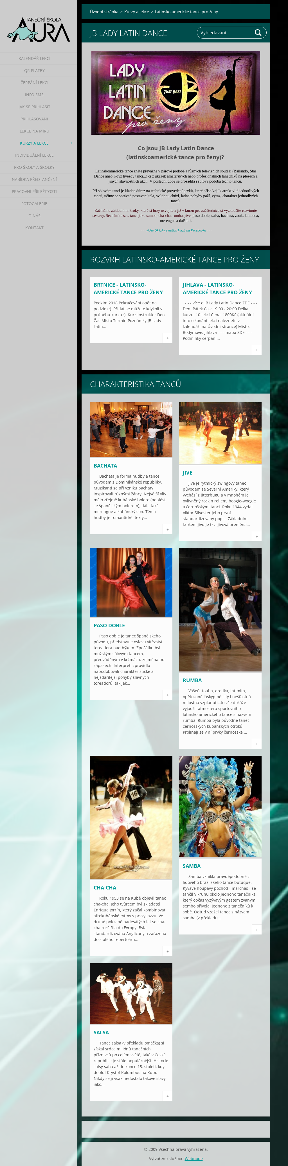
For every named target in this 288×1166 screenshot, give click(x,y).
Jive (187, 472)
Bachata (105, 465)
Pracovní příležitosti (34, 191)
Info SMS (34, 94)
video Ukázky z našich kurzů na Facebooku (176, 230)
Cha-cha (105, 887)
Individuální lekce (34, 155)
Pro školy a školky (34, 167)
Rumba (192, 680)
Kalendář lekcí (34, 58)
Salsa (101, 1032)
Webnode (194, 1158)
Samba (192, 865)
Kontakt (34, 227)
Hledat (258, 32)
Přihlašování (34, 119)
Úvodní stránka (104, 11)
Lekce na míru (34, 131)
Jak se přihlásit (34, 106)
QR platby (34, 70)
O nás (34, 215)
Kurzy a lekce (34, 143)
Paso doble (109, 625)
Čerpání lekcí (34, 82)
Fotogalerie (34, 203)
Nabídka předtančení (34, 179)
